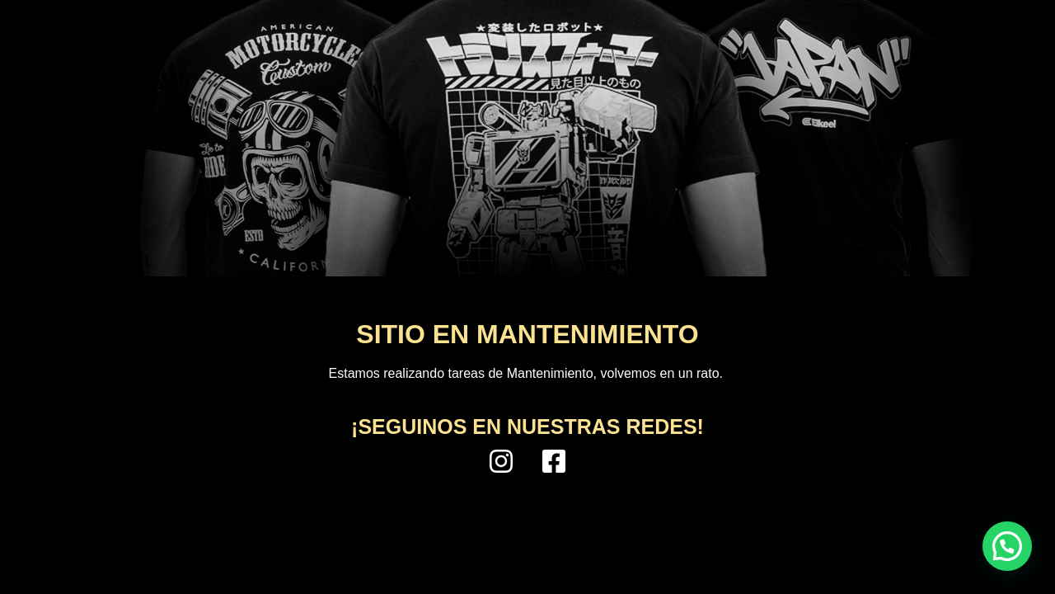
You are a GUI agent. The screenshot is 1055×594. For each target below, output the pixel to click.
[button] (1007, 546)
